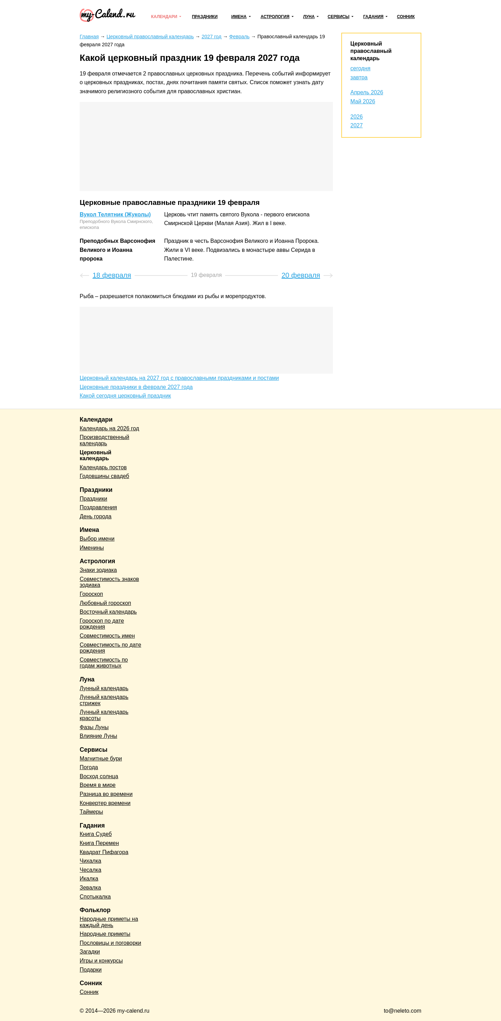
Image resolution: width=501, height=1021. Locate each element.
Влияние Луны (98, 736)
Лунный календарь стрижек (104, 700)
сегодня (360, 68)
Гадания (373, 16)
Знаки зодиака (98, 570)
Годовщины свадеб (104, 476)
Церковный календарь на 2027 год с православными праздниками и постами (179, 378)
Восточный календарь (108, 612)
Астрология (275, 16)
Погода (89, 767)
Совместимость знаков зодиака (109, 582)
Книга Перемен (99, 843)
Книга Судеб (96, 834)
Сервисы (338, 16)
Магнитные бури (101, 758)
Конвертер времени (105, 803)
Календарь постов (103, 467)
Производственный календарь (104, 440)
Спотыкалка (95, 897)
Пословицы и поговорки (110, 943)
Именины (92, 548)
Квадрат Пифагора (104, 852)
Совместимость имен (107, 636)
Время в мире (98, 785)
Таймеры (91, 812)
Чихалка (90, 861)
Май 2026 (362, 101)
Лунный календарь (104, 688)
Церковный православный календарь (370, 51)
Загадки (90, 952)
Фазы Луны (94, 727)
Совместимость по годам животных (104, 663)
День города (95, 516)
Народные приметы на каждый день (109, 922)
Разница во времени (106, 794)
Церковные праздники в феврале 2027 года (136, 387)
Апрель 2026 (366, 92)
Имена (239, 16)
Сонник (406, 16)
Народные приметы (105, 934)
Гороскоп (91, 594)
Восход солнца (99, 776)
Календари (164, 16)
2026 (356, 117)
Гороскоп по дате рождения (102, 624)
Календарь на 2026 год (109, 428)
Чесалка (90, 870)
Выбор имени (97, 539)
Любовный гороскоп (105, 603)
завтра (359, 77)
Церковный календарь (95, 455)
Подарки (91, 970)
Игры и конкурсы (101, 961)
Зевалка (90, 888)
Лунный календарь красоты (104, 715)
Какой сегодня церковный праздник (125, 396)
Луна (309, 16)
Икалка (89, 879)
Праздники (205, 16)
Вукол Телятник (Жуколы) (115, 214)
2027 (356, 125)
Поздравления (98, 507)
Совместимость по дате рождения (110, 648)
